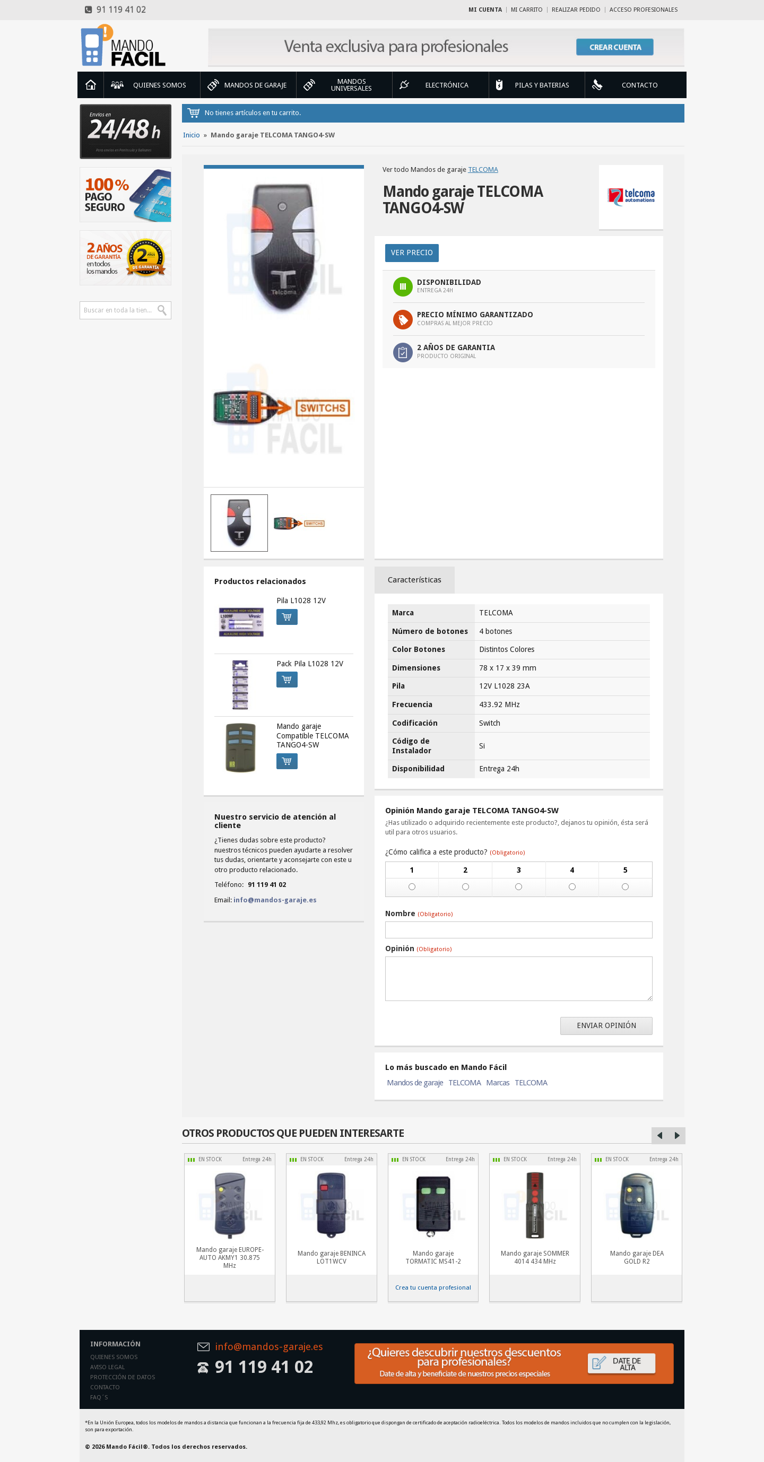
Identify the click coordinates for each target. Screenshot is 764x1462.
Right (676, 1135)
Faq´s (99, 1397)
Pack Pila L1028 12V (309, 663)
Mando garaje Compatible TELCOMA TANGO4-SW (312, 735)
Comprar (283, 615)
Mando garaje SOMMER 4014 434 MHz (535, 1257)
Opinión (418, 948)
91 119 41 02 (115, 10)
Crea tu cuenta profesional (433, 1287)
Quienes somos (113, 1357)
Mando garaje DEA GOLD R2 (637, 1257)
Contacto (105, 1387)
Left (660, 1135)
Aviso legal (107, 1367)
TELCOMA (483, 169)
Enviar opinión (606, 1025)
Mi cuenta (485, 9)
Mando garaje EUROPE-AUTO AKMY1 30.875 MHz (230, 1257)
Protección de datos (122, 1377)
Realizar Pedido (576, 9)
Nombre (419, 913)
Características (414, 580)
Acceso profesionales (644, 9)
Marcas (497, 1082)
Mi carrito (527, 9)
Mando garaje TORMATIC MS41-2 (433, 1257)
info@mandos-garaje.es (275, 900)
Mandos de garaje (415, 1082)
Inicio (90, 85)
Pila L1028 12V (301, 600)
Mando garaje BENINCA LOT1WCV (332, 1257)
